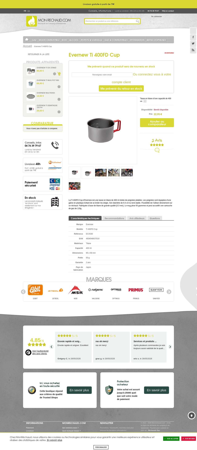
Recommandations (114, 218)
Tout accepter (171, 438)
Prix (151, 114)
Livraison (30, 431)
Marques (98, 279)
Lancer (137, 21)
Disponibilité (146, 110)
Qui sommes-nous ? (70, 428)
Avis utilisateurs (136, 218)
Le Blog (193, 31)
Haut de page (191, 415)
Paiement (30, 428)
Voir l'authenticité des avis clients (40, 352)
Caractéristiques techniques (85, 218)
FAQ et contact (168, 11)
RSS (193, 50)
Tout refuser (189, 438)
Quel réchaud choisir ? (71, 431)
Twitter (193, 44)
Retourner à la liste (38, 54)
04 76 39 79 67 (153, 11)
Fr (25, 11)
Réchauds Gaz (154, 430)
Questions (155, 218)
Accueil (27, 46)
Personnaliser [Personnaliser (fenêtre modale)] (101, 447)
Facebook (193, 37)
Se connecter (156, 16)
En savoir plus (79, 390)
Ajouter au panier (59, 74)
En (29, 11)
